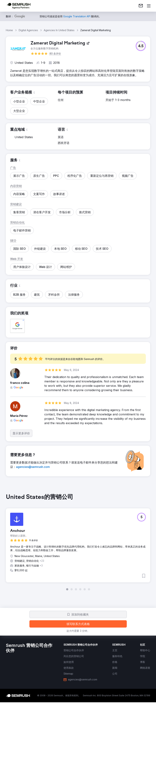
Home (9, 30)
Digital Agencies (28, 30)
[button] (141, 46)
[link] (141, 5)
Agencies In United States (59, 30)
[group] (78, 542)
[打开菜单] (148, 5)
